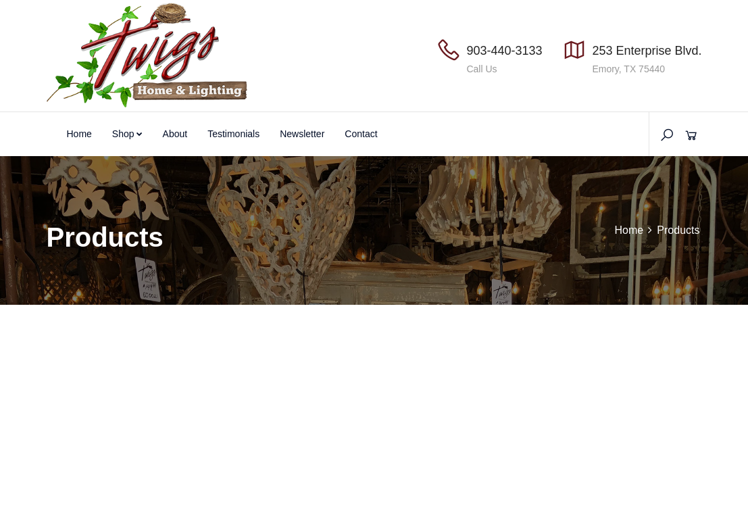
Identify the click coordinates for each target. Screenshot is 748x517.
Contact (361, 133)
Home (79, 133)
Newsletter (302, 133)
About (175, 133)
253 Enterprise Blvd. (646, 50)
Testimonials (233, 133)
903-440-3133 (504, 50)
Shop (127, 133)
